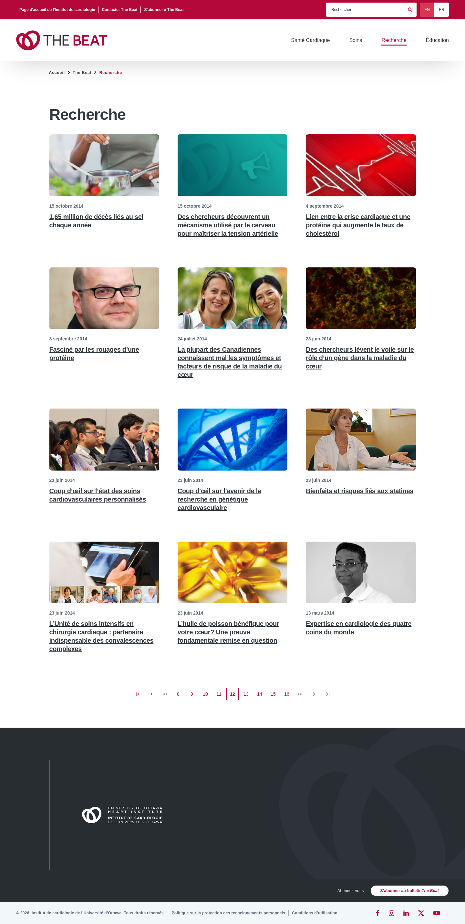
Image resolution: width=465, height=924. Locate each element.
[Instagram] (391, 913)
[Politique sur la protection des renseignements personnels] (228, 913)
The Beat (82, 72)
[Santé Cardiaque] (310, 40)
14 (261, 695)
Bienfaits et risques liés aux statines (359, 490)
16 (288, 695)
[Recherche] (393, 40)
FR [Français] (441, 9)
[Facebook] (378, 913)
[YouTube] (436, 913)
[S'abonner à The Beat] (164, 10)
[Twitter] (421, 913)
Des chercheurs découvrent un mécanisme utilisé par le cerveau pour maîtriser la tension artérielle (228, 225)
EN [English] (427, 9)
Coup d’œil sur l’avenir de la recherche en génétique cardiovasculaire (219, 499)
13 (247, 695)
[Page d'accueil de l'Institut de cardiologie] (57, 10)
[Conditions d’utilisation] (314, 913)
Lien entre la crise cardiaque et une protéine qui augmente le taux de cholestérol (358, 225)
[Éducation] (437, 40)
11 (220, 695)
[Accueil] (125, 815)
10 (207, 695)
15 (275, 695)
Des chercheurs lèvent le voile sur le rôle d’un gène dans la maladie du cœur (360, 358)
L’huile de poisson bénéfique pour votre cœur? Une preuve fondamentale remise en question (228, 632)
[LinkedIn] (406, 913)
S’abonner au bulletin (409, 890)
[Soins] (355, 40)
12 (234, 695)
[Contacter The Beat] (119, 10)
